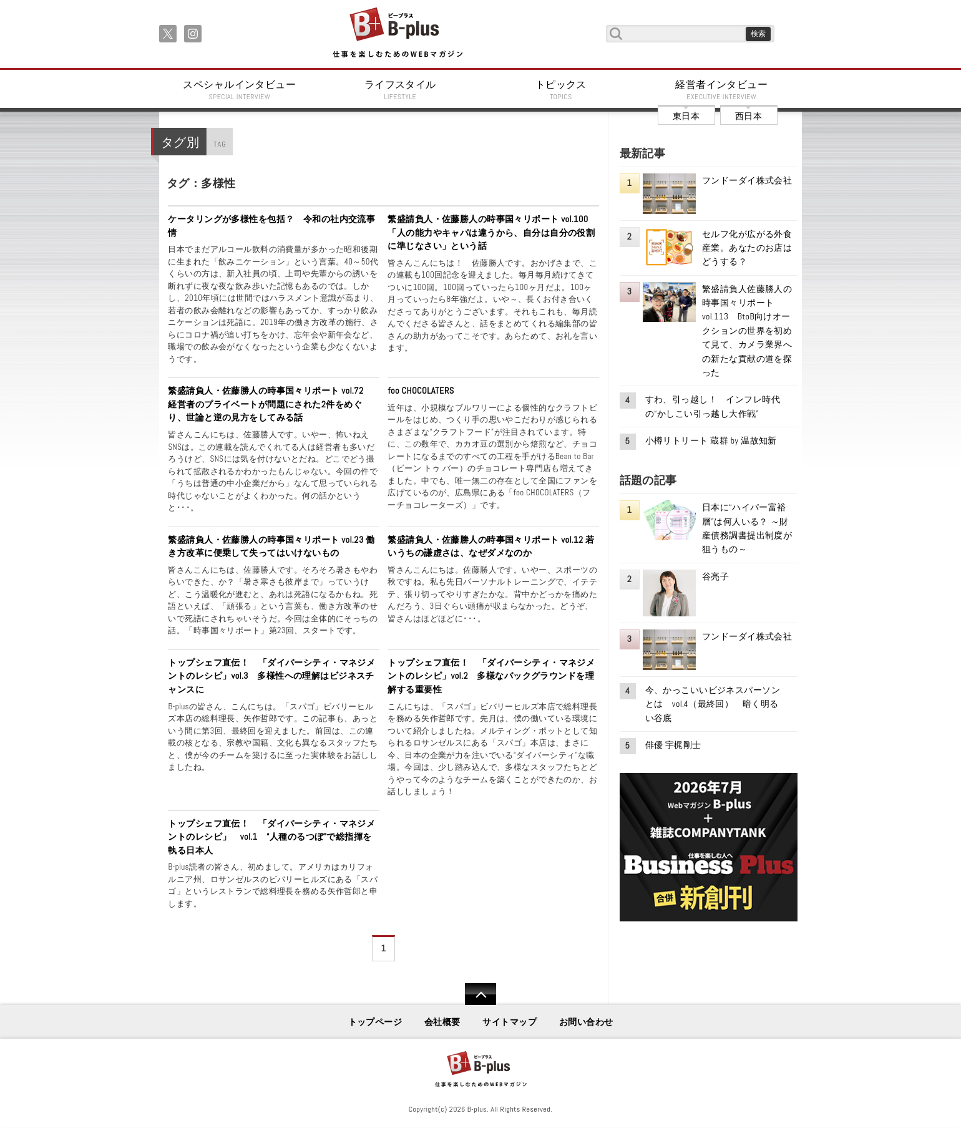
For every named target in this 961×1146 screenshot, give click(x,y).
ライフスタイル (400, 90)
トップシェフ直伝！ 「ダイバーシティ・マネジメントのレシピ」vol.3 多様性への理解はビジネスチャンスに (271, 676)
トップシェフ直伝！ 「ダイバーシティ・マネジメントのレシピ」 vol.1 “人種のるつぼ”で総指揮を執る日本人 (271, 837)
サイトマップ (509, 1021)
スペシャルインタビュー (239, 90)
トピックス (560, 90)
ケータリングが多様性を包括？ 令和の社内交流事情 (271, 225)
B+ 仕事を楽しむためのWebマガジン (397, 33)
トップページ (375, 1021)
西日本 (748, 116)
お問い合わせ (586, 1021)
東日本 (686, 116)
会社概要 (442, 1021)
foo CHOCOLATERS (421, 390)
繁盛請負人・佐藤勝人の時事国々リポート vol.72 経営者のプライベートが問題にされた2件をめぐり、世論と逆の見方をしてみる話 (270, 404)
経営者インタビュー (721, 90)
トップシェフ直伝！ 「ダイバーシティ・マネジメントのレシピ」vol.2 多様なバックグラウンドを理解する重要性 (491, 676)
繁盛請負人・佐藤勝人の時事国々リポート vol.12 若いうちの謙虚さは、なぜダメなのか (491, 546)
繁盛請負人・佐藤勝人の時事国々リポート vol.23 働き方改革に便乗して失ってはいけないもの (271, 546)
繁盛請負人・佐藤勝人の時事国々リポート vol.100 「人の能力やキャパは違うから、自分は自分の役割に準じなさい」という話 (492, 232)
